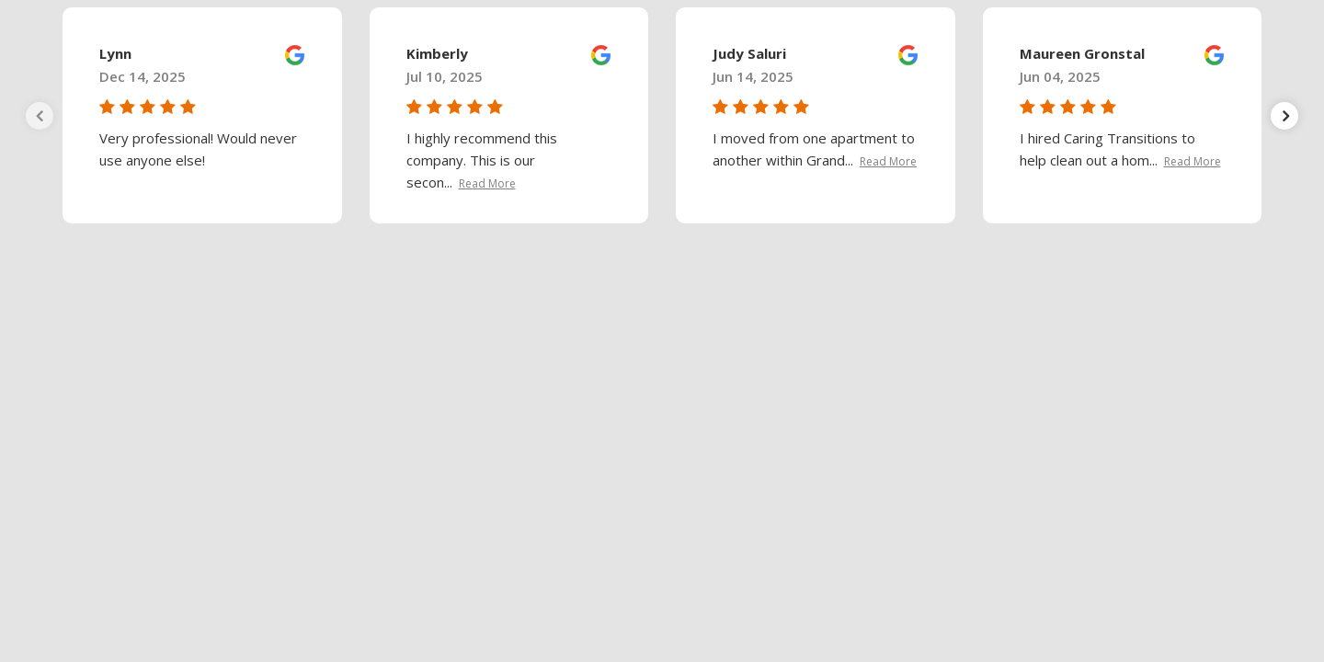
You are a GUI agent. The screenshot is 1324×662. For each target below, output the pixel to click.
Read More (487, 183)
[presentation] (39, 116)
